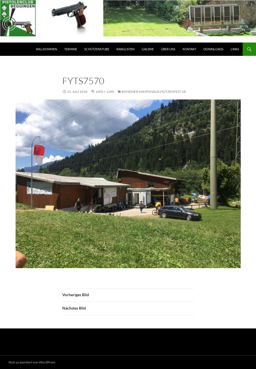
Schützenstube (96, 49)
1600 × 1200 (104, 91)
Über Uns (168, 49)
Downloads (213, 49)
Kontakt (189, 49)
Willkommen (46, 49)
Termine (70, 49)
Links (235, 49)
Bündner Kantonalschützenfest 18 (154, 91)
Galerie (148, 49)
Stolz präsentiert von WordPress (31, 362)
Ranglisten (125, 49)
